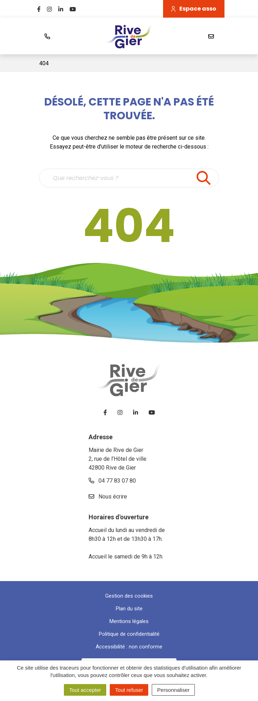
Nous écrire (108, 496)
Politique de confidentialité (129, 634)
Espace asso (193, 9)
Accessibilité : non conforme (129, 646)
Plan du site (129, 608)
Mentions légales (129, 621)
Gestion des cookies (129, 596)
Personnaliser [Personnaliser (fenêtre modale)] (173, 690)
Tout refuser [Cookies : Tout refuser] (129, 690)
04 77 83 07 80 (112, 480)
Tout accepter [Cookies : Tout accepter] (85, 690)
